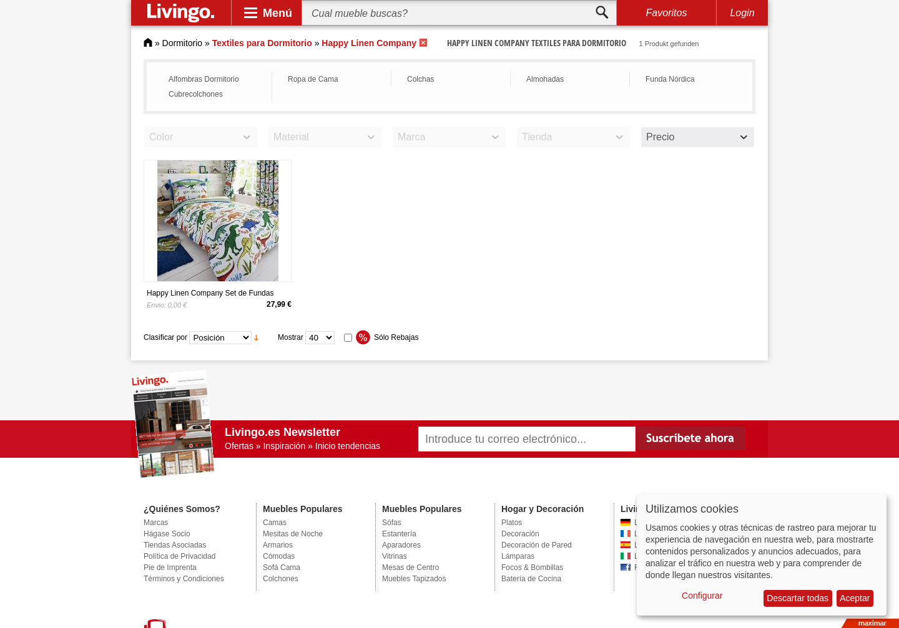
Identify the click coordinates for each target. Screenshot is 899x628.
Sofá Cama (281, 567)
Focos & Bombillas (532, 567)
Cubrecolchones (196, 94)
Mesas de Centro (410, 567)
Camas (275, 522)
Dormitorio (182, 43)
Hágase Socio (167, 533)
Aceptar (855, 598)
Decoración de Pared (536, 545)
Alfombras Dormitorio (204, 79)
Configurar (702, 596)
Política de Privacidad (179, 556)
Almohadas (545, 79)
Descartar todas (797, 598)
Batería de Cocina (531, 578)
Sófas (391, 522)
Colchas (420, 79)
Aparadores (401, 545)
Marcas (156, 522)
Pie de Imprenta (170, 567)
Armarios (278, 545)
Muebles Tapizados (414, 578)
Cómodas (279, 556)
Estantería (399, 533)
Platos (511, 522)
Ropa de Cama (313, 79)
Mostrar (290, 337)
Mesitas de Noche (293, 533)
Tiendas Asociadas (175, 545)
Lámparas (517, 556)
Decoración (520, 533)
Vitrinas (394, 556)
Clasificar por (165, 337)
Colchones (280, 578)
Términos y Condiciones (184, 578)
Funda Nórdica (670, 79)
